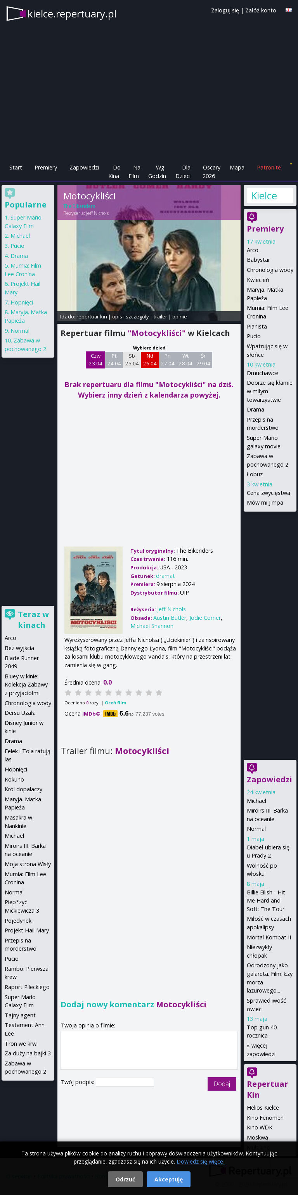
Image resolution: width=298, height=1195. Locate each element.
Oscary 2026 (212, 172)
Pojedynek (18, 920)
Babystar (258, 259)
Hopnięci (21, 302)
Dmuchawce (262, 373)
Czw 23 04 (95, 359)
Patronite (269, 167)
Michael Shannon (151, 625)
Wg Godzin (157, 172)
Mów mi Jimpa (265, 502)
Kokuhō (14, 779)
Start (15, 167)
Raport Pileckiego (27, 987)
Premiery (46, 167)
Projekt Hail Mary (27, 930)
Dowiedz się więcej (201, 1161)
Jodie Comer (205, 617)
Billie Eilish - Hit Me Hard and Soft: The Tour (266, 901)
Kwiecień (258, 280)
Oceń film (115, 703)
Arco (252, 250)
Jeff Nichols (97, 213)
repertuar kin (91, 316)
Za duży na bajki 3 (28, 1053)
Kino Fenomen (265, 1117)
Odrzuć (125, 1179)
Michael (256, 800)
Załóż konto (260, 10)
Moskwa (257, 1137)
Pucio (254, 336)
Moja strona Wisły (28, 864)
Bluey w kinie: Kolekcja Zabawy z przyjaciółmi (26, 685)
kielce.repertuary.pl (72, 14)
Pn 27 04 (168, 359)
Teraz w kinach (33, 619)
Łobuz (255, 474)
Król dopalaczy (23, 789)
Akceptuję (168, 1179)
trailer (160, 316)
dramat (165, 575)
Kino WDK (259, 1127)
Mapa (237, 167)
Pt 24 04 (114, 359)
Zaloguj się (225, 10)
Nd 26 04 (150, 359)
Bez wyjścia (19, 648)
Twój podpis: (78, 1082)
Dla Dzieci (183, 172)
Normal (256, 828)
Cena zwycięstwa (268, 492)
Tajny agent (20, 1015)
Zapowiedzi (84, 167)
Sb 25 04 (132, 359)
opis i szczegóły (130, 316)
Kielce (264, 195)
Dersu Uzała (20, 712)
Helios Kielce (263, 1107)
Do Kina (114, 172)
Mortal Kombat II (269, 937)
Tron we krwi (21, 1043)
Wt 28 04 (185, 359)
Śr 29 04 (203, 359)
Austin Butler (169, 617)
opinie (179, 316)
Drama (255, 409)
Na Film (134, 172)
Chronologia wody (270, 269)
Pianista (257, 326)
